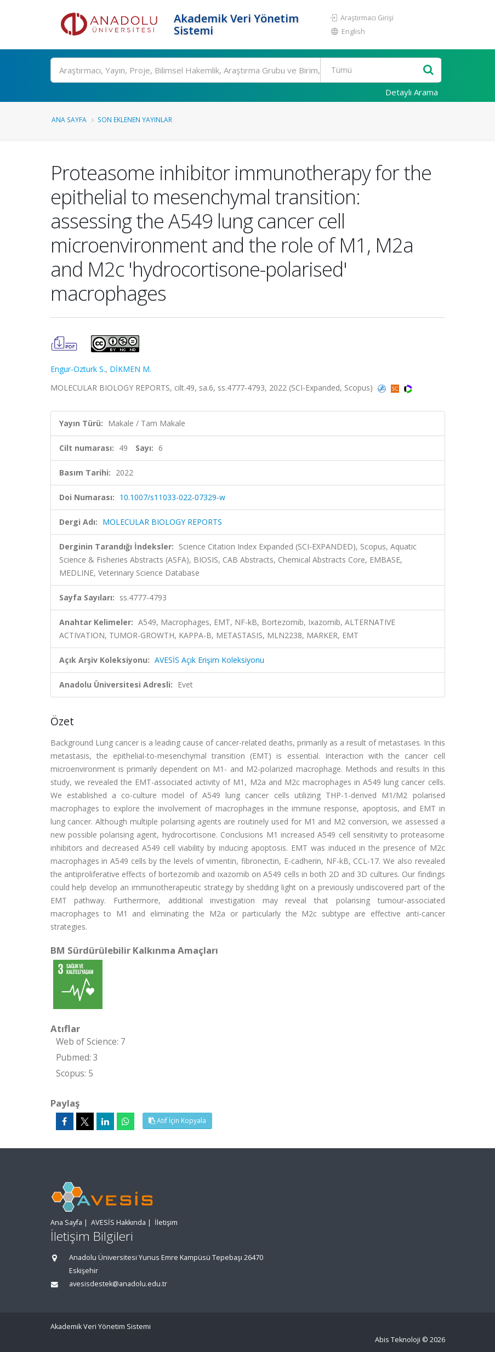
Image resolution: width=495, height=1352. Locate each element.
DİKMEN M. (130, 369)
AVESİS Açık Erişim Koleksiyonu (209, 660)
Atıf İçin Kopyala (177, 1120)
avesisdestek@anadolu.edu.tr (118, 1283)
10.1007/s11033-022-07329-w (172, 497)
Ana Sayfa (69, 119)
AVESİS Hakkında (118, 1222)
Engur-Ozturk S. (77, 369)
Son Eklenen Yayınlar (135, 119)
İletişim (166, 1222)
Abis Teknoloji (397, 1339)
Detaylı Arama (411, 92)
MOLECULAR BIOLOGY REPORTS (162, 522)
